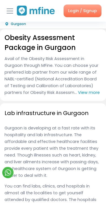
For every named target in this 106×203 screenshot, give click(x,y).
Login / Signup (82, 11)
